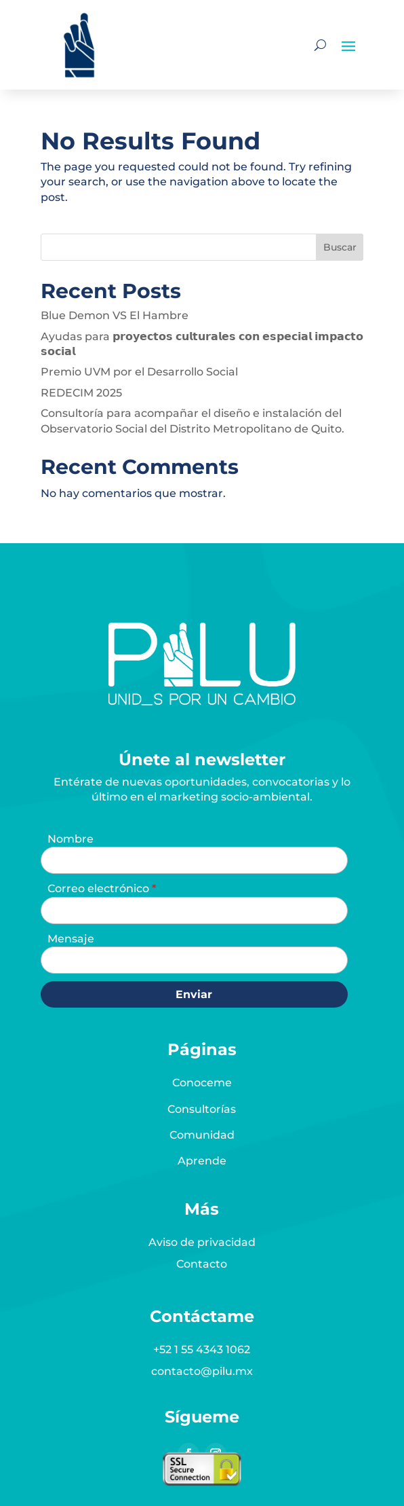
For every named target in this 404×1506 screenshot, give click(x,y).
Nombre (70, 838)
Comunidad (202, 1134)
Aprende (202, 1160)
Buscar (340, 247)
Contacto (201, 1263)
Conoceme (202, 1082)
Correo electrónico (99, 888)
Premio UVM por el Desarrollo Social (139, 371)
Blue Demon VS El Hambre (114, 315)
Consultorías (201, 1109)
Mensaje (70, 938)
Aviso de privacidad (202, 1242)
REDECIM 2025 (81, 392)
